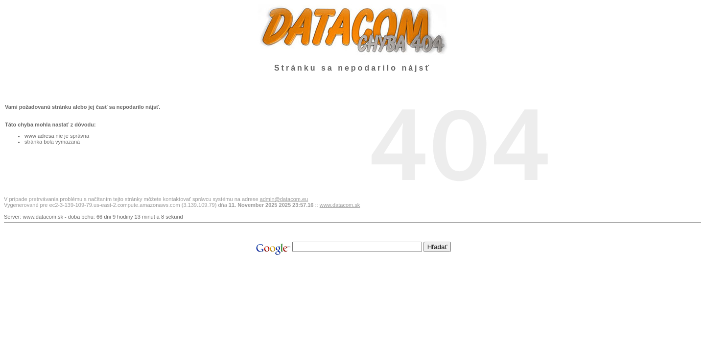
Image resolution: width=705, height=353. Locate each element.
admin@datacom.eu (284, 199)
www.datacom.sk (340, 205)
